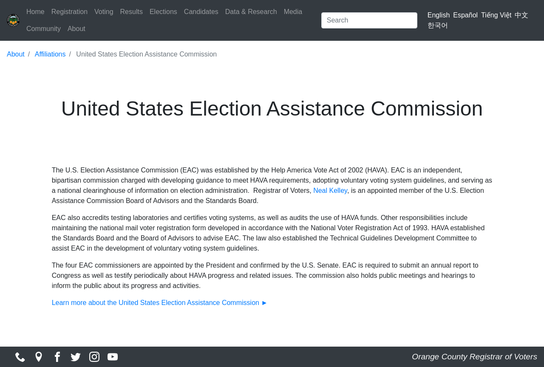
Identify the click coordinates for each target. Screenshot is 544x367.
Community (43, 28)
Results (131, 11)
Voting (103, 11)
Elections (163, 11)
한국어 (438, 25)
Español (465, 15)
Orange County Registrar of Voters (474, 356)
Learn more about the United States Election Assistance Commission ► (161, 302)
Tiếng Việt (496, 15)
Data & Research (251, 11)
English (439, 15)
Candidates (201, 11)
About (76, 28)
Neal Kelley (330, 190)
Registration (69, 11)
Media (293, 11)
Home (35, 11)
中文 (521, 15)
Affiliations (50, 54)
